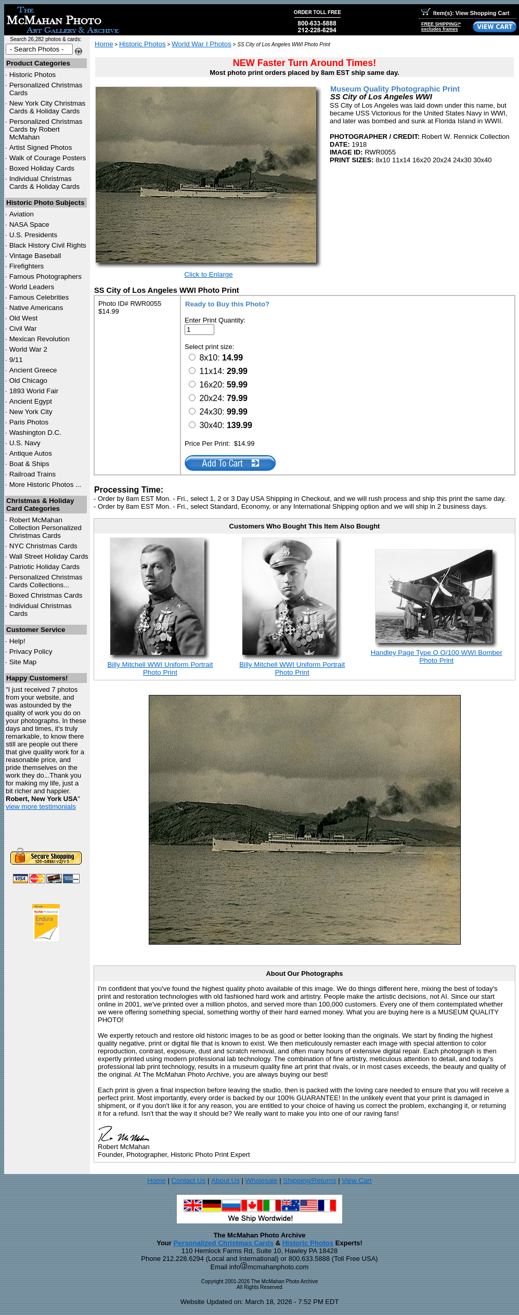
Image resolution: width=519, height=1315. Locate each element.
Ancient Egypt (30, 401)
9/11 (16, 360)
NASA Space (29, 224)
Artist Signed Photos (40, 147)
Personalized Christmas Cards (223, 1243)
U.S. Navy (25, 443)
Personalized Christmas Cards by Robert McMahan (46, 129)
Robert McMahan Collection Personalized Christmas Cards (45, 527)
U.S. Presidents (33, 235)
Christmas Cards (43, 546)
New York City (31, 412)
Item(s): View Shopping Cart (465, 13)
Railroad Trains (32, 474)
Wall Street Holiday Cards (48, 556)
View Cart (357, 1180)
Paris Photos (29, 422)
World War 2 (28, 349)
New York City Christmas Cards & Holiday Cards (47, 107)
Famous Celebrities (39, 297)
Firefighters (26, 266)
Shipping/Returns (309, 1180)
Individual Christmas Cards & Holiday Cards (44, 182)
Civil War (23, 328)
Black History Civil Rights (47, 245)
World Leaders (31, 287)
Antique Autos (30, 453)
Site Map (23, 662)
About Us (225, 1180)
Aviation (21, 214)
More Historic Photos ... (45, 484)
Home (104, 44)
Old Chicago (28, 380)
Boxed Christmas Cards (46, 595)
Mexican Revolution (39, 339)
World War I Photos (201, 44)
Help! (17, 641)
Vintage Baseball (35, 256)
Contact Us (188, 1180)
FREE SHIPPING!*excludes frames (441, 26)
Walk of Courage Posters (47, 158)
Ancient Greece (33, 370)
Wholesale (261, 1180)
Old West (23, 318)
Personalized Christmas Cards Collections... (46, 581)
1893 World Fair (34, 391)
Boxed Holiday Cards (41, 168)
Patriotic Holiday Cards (44, 567)
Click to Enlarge (208, 274)
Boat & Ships (29, 464)
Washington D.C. (35, 432)
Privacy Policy (31, 651)
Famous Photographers (45, 276)
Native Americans (36, 308)
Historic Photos (32, 75)
